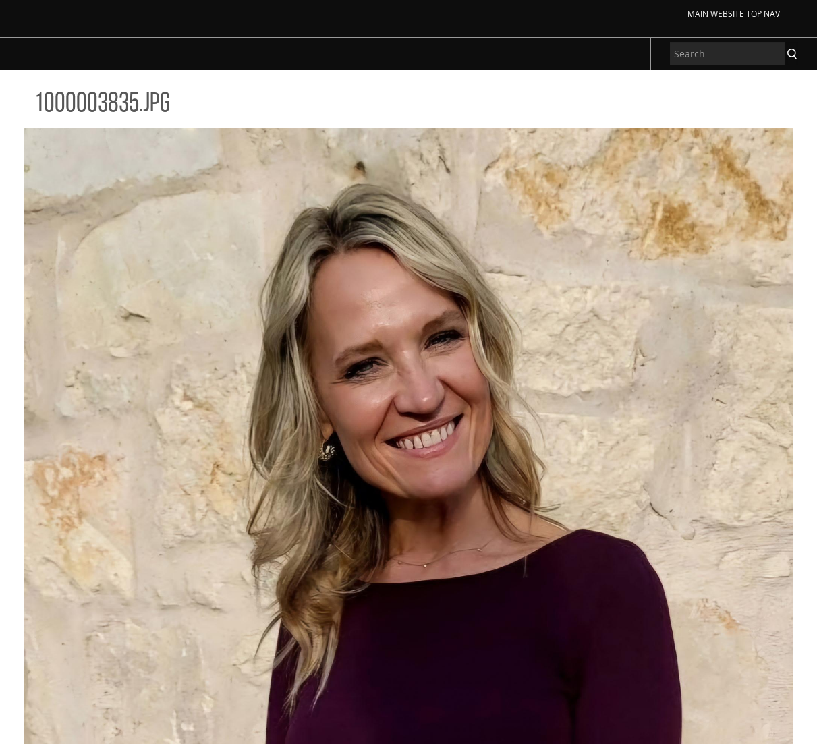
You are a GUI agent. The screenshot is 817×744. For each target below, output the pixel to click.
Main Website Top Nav (733, 13)
